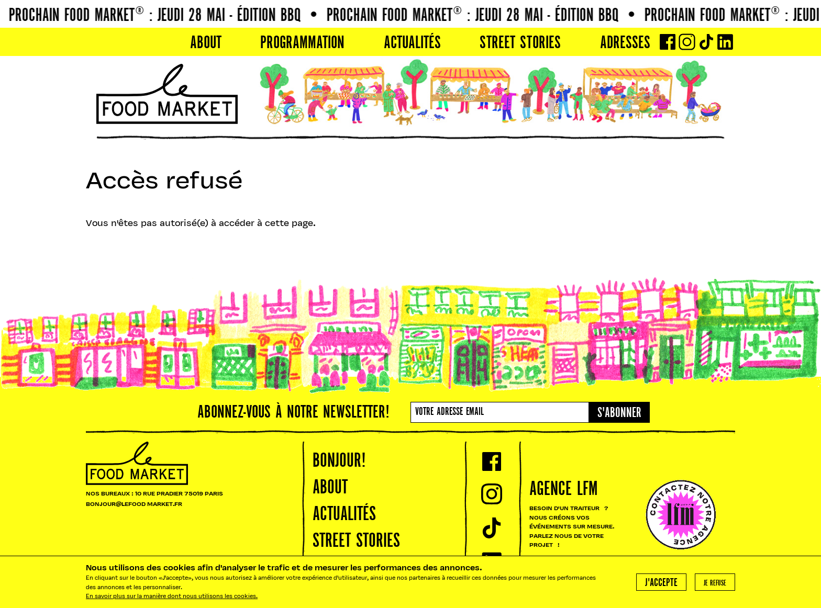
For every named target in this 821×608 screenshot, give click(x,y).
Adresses (625, 43)
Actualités (412, 43)
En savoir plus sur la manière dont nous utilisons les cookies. (172, 597)
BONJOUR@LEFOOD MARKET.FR (134, 504)
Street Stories (520, 43)
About (205, 43)
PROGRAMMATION (302, 43)
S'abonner (619, 413)
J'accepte (661, 583)
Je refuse (715, 583)
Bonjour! (339, 461)
